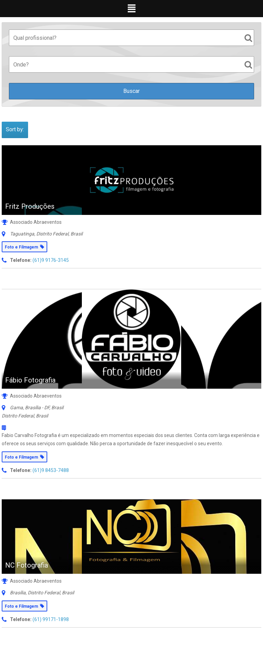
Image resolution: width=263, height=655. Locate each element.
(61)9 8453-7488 (51, 470)
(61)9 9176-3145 (51, 260)
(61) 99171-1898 (51, 619)
